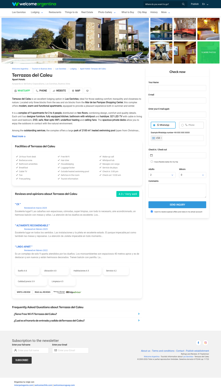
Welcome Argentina (152, 357)
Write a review (23, 292)
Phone (191, 125)
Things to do (71, 12)
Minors (182, 169)
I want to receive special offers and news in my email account (176, 212)
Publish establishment (197, 350)
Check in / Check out (158, 149)
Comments (153, 181)
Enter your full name (21, 345)
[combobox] (157, 138)
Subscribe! (21, 360)
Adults (151, 169)
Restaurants (55, 12)
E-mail (151, 95)
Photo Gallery (105, 12)
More (164, 12)
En (203, 4)
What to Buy (127, 12)
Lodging (35, 12)
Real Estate (87, 12)
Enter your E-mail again (159, 109)
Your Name (153, 82)
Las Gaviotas (18, 12)
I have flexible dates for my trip (164, 162)
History (154, 12)
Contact (180, 350)
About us (145, 350)
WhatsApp (164, 125)
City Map (142, 12)
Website (59, 90)
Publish (195, 4)
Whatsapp (22, 90)
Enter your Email (60, 345)
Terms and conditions (162, 350)
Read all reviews (42, 292)
